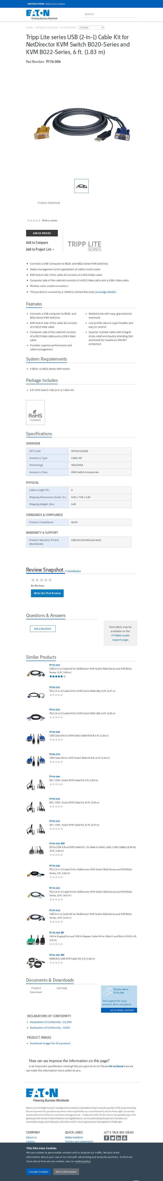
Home (29, 27)
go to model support (122, 1010)
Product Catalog (46, 27)
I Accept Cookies (38, 1171)
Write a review (49, 220)
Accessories (68, 27)
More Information (66, 1171)
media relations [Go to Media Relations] (74, 1137)
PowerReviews (74, 570)
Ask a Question (43, 628)
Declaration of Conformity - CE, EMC (51, 1022)
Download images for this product (50, 1043)
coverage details (105, 292)
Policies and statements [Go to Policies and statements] (79, 1141)
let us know (116, 1066)
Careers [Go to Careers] (30, 1141)
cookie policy (83, 1161)
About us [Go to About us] (31, 1137)
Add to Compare (37, 242)
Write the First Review (47, 593)
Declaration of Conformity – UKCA (50, 1027)
